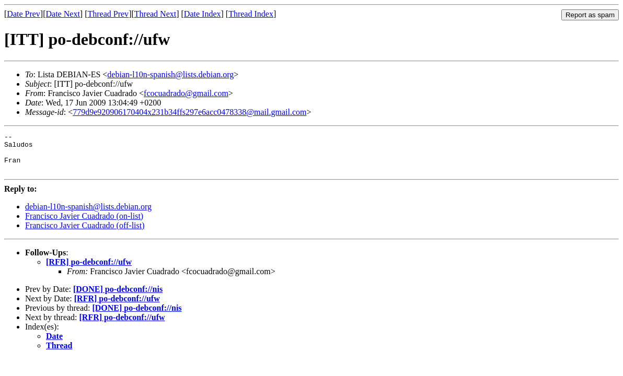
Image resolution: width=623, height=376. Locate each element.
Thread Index (250, 13)
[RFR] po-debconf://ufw (89, 269)
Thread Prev (108, 13)
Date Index (202, 13)
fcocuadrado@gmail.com (186, 93)
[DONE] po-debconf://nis (118, 296)
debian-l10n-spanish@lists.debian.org (170, 74)
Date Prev (23, 13)
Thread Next (155, 13)
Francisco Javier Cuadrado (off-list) (85, 233)
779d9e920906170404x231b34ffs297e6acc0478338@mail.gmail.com (189, 112)
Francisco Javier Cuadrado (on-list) (84, 223)
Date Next (63, 13)
